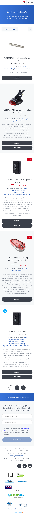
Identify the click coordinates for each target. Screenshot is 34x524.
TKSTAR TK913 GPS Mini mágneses (17, 179)
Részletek (17, 78)
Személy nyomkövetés (17, 191)
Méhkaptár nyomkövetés (22, 346)
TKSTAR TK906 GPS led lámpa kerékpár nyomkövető (17, 258)
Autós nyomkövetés (18, 189)
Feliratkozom (17, 439)
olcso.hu (17, 491)
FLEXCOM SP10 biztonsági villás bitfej (17, 59)
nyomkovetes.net (6, 3)
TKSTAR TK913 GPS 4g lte (16, 331)
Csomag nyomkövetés (22, 194)
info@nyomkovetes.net (17, 456)
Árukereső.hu (17, 517)
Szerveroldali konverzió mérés (17, 509)
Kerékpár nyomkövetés (22, 69)
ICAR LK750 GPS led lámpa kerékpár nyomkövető (17, 111)
